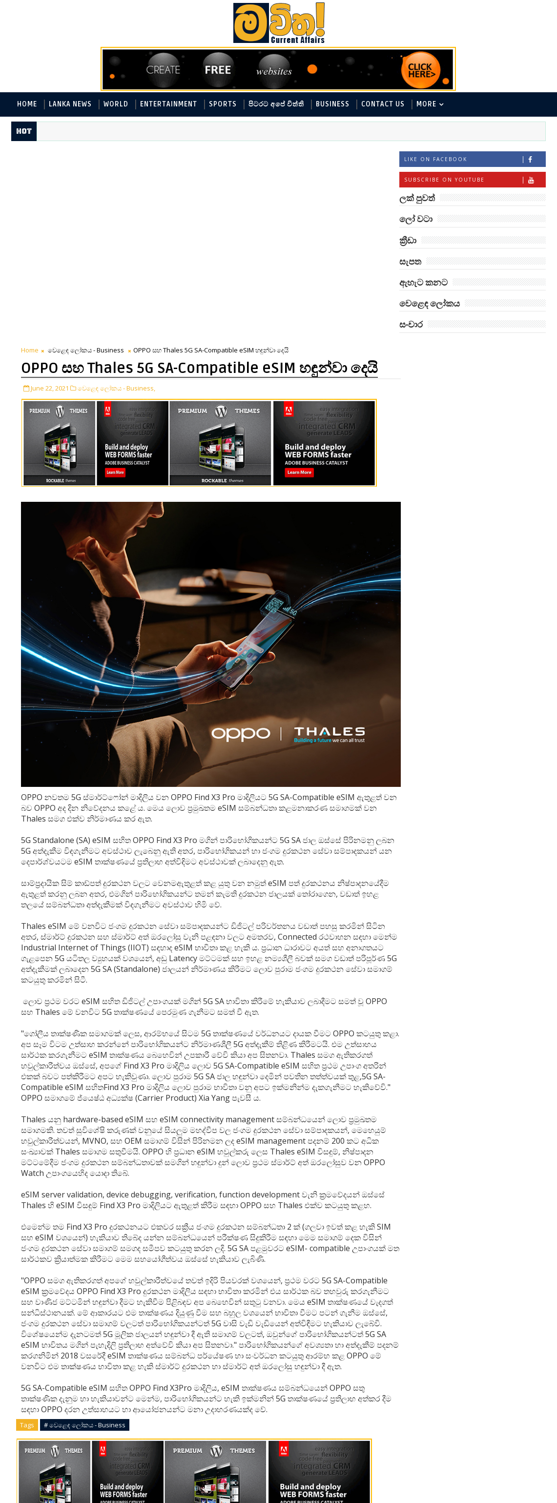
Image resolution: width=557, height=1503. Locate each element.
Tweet (80, 1395)
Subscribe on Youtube (474, 181)
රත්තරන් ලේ (469, 613)
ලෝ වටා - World (431, 370)
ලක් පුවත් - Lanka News (441, 386)
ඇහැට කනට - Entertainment (451, 402)
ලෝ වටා (521, 348)
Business (333, 104)
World (115, 104)
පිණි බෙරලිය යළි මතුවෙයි (495, 692)
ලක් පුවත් (472, 348)
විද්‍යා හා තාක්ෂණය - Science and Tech (464, 434)
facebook (279, 1471)
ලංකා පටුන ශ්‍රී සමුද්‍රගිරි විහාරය (487, 855)
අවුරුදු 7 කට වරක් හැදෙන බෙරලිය (481, 736)
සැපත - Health (508, 483)
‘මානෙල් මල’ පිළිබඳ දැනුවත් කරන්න (484, 657)
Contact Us (383, 104)
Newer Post (42, 1448)
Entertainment (168, 104)
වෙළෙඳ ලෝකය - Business (86, 154)
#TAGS (424, 348)
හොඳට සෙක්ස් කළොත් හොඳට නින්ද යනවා (489, 578)
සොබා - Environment (439, 483)
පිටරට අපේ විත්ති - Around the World (464, 418)
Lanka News (70, 104)
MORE (426, 104)
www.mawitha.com (122, 1496)
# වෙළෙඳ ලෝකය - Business (84, 1278)
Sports (223, 104)
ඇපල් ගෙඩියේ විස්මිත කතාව (487, 894)
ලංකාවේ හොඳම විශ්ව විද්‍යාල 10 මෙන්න (487, 775)
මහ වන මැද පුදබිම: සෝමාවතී (483, 538)
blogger (103, 1471)
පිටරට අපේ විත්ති (276, 104)
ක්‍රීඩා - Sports (426, 450)
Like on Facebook (474, 160)
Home (27, 104)
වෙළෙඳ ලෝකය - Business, (116, 209)
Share (196, 1395)
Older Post (340, 1448)
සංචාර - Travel (427, 499)
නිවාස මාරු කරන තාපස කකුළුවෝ (491, 815)
